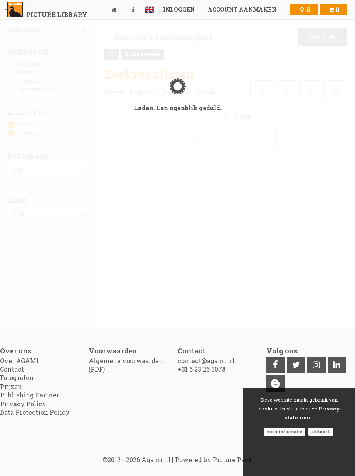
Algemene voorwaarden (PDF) (126, 365)
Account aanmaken (242, 9)
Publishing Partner (29, 395)
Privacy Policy (23, 404)
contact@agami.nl (206, 361)
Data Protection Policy (35, 412)
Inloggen (179, 9)
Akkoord (320, 431)
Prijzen (11, 386)
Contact (12, 369)
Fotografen (17, 377)
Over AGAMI (19, 361)
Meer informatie (284, 431)
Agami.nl (155, 460)
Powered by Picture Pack (213, 460)
